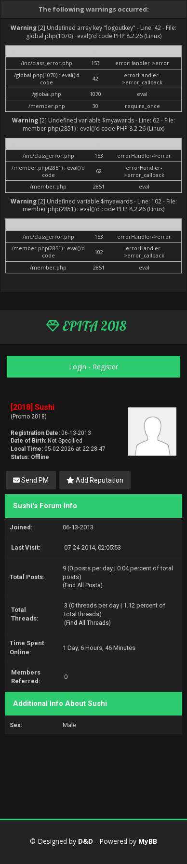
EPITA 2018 (86, 326)
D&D (85, 841)
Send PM (31, 480)
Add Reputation (95, 480)
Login (77, 366)
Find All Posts (83, 585)
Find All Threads (87, 623)
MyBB (147, 841)
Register (105, 366)
